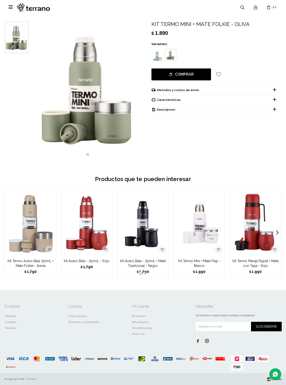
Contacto (10, 322)
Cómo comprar (77, 316)
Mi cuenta (139, 316)
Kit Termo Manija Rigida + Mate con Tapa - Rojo (255, 263)
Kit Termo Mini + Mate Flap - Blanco (199, 263)
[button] (87, 154)
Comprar (184, 74)
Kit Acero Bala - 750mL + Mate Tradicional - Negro (143, 263)
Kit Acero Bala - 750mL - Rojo (87, 261)
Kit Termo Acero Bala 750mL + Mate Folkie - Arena (31, 263)
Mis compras (140, 322)
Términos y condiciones (83, 322)
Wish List (138, 334)
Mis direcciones (142, 328)
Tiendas (10, 328)
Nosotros (10, 316)
